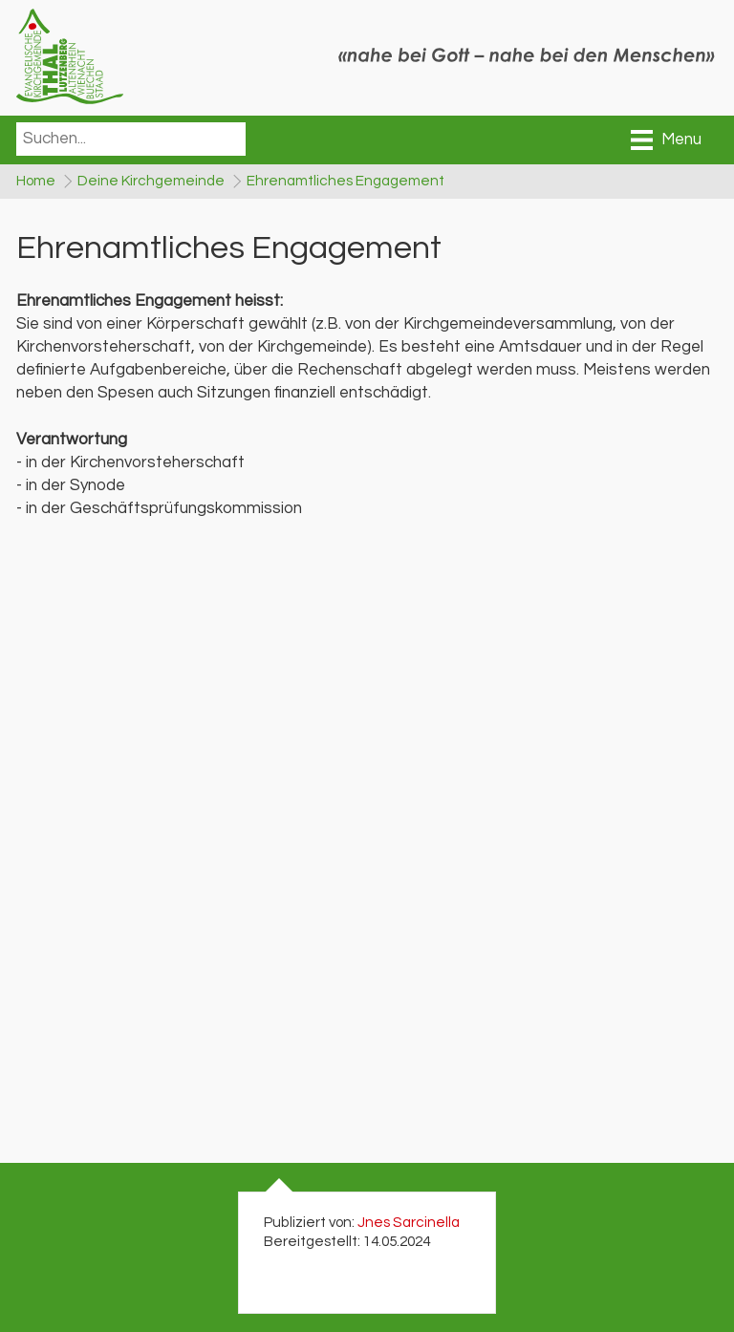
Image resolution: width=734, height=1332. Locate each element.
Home (35, 182)
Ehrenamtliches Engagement (353, 182)
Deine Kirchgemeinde (154, 182)
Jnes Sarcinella (408, 1226)
